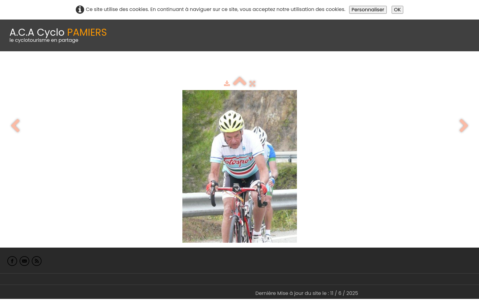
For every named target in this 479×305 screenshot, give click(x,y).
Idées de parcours (153, 66)
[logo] (58, 35)
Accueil (13, 66)
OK (397, 9)
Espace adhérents (208, 66)
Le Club (40, 66)
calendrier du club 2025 (90, 66)
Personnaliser (368, 9)
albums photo (262, 66)
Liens (297, 66)
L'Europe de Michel (335, 66)
